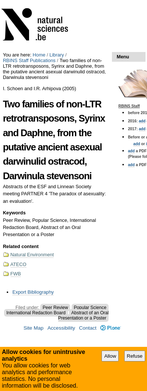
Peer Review (55, 307)
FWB (15, 274)
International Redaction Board (36, 312)
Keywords (14, 213)
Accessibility (61, 328)
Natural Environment (32, 254)
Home (39, 55)
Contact (88, 328)
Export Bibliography (33, 292)
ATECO (18, 264)
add (142, 121)
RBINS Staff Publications (29, 60)
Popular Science (90, 307)
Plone (110, 328)
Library (56, 55)
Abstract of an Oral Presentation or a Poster (83, 315)
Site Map (34, 328)
